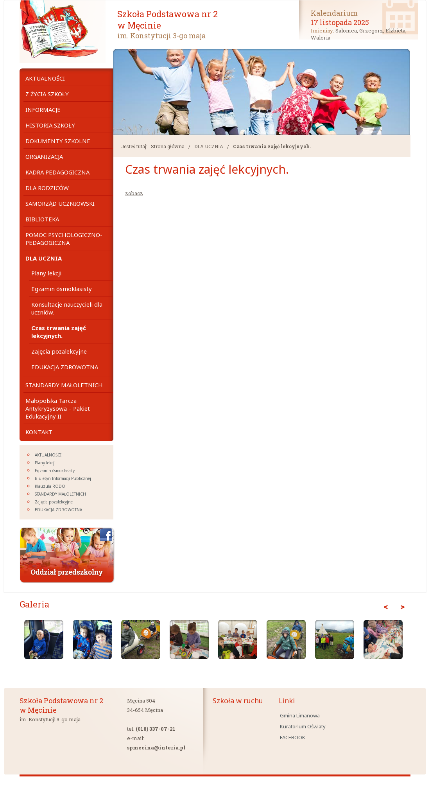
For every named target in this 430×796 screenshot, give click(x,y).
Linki (287, 700)
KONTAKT (38, 432)
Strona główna (168, 146)
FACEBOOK (292, 737)
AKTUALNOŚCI (45, 78)
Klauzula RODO (50, 486)
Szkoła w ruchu (238, 700)
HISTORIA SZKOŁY (50, 125)
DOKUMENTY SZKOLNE (57, 141)
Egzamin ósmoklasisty (61, 289)
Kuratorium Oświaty (303, 726)
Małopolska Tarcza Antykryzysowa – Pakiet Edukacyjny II (57, 408)
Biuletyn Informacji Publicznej (63, 478)
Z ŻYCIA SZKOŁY (47, 94)
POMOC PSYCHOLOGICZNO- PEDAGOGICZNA (63, 238)
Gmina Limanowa (300, 715)
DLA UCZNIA (208, 146)
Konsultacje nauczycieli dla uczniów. (66, 308)
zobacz (134, 193)
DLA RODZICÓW (47, 188)
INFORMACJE (43, 109)
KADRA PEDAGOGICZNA (57, 172)
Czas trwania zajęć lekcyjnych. (272, 146)
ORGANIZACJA (44, 156)
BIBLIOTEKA (42, 219)
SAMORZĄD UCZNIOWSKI (60, 203)
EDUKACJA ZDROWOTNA (64, 367)
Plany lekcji (46, 273)
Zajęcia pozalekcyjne (59, 351)
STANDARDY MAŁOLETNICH (64, 385)
